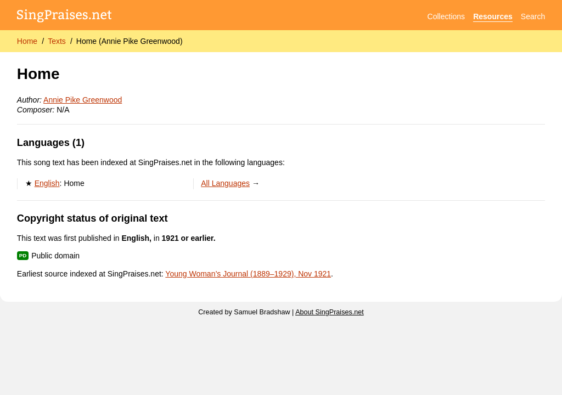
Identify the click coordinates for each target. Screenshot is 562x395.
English (47, 183)
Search (533, 16)
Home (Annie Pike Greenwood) (129, 41)
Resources (493, 16)
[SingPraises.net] (64, 16)
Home (27, 41)
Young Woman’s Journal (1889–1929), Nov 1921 (248, 273)
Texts (57, 41)
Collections (446, 16)
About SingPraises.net (329, 312)
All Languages (225, 183)
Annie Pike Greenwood (82, 99)
